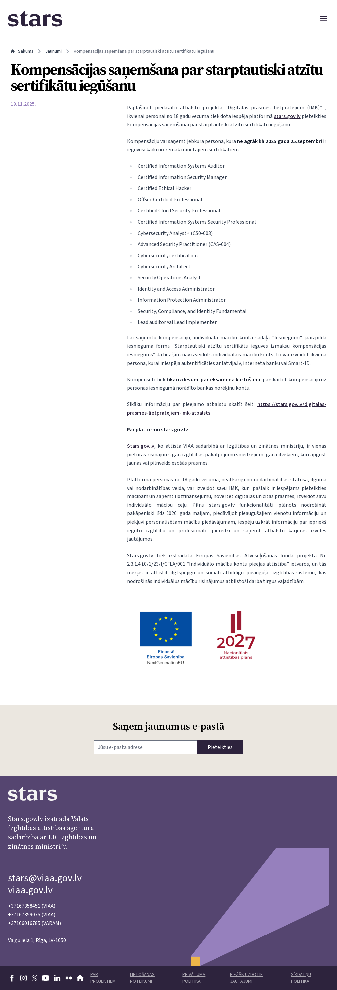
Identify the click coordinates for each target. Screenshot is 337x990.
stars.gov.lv (287, 116)
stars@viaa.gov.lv (45, 878)
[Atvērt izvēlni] (323, 18)
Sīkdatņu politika (301, 978)
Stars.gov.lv (140, 446)
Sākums (22, 51)
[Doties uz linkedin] (57, 978)
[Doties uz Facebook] (12, 978)
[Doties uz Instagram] (23, 978)
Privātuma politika (193, 978)
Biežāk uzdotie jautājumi (246, 978)
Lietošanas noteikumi (142, 978)
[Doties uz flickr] (69, 978)
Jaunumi (53, 51)
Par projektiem (103, 978)
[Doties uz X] (34, 978)
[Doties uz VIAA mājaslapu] (80, 978)
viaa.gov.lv (30, 890)
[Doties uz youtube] (45, 978)
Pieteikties (220, 747)
